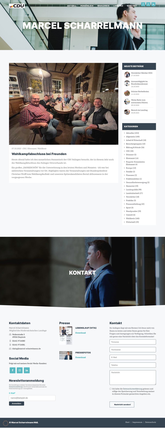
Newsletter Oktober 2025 (141, 73)
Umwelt (129, 215)
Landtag (118, 6)
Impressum (137, 422)
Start (127, 422)
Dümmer (130, 154)
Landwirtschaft (132, 193)
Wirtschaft (130, 222)
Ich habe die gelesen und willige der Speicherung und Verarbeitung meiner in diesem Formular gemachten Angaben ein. (132, 391)
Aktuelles (130, 133)
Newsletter (130, 197)
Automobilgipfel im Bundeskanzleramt (139, 82)
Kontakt (132, 6)
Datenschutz (150, 422)
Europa (129, 168)
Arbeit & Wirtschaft (134, 140)
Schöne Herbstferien (140, 91)
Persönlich (86, 6)
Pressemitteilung (133, 204)
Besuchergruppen (134, 144)
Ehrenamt (130, 158)
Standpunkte (131, 211)
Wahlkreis (103, 6)
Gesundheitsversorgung (136, 182)
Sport (128, 207)
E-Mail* (12, 393)
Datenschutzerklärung (15, 387)
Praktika (129, 200)
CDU (128, 151)
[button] (5, 423)
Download (80, 332)
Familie (129, 171)
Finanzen (130, 175)
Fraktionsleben (132, 179)
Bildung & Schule (133, 147)
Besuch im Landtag (139, 110)
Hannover (130, 186)
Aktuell (72, 6)
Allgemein (130, 136)
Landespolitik (132, 189)
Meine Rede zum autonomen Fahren (139, 101)
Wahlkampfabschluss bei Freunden (39, 154)
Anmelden (16, 403)
